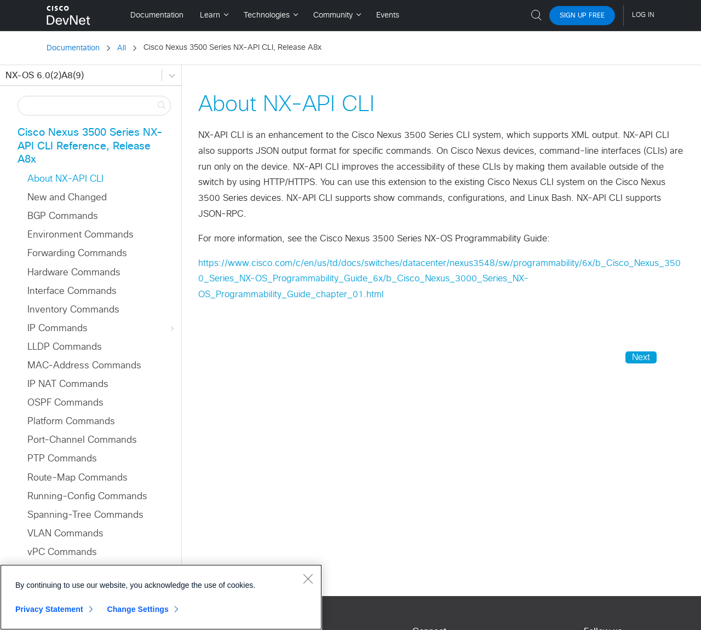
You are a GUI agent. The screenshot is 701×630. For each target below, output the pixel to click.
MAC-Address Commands (84, 366)
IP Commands (101, 328)
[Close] (307, 578)
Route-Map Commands (77, 478)
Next (641, 357)
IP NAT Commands (67, 384)
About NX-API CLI (65, 179)
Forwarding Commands (77, 253)
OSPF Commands (65, 403)
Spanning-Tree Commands (85, 515)
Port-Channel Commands (82, 440)
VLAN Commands (65, 534)
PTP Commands (62, 459)
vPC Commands (62, 552)
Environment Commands (80, 235)
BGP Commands (62, 216)
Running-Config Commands (87, 496)
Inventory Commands (73, 310)
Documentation (73, 48)
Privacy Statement (49, 609)
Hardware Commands (73, 273)
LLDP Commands (64, 347)
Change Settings (138, 609)
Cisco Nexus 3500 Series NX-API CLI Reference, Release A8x (90, 146)
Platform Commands (71, 421)
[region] (161, 597)
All (121, 48)
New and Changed (67, 198)
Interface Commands (72, 291)
